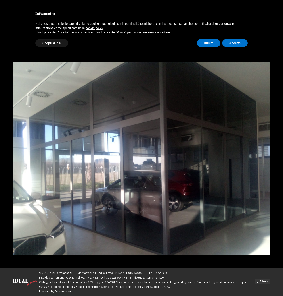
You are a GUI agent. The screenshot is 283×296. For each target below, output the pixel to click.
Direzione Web (64, 291)
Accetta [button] (235, 43)
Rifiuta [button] (209, 43)
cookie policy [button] (94, 28)
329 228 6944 (114, 277)
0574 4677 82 (89, 277)
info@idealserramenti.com (149, 277)
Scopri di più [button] (51, 43)
